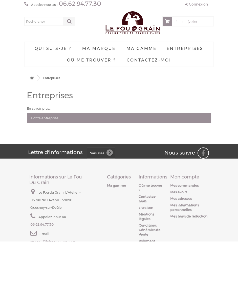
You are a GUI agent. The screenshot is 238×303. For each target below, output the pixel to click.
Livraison (146, 207)
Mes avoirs (178, 192)
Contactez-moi (149, 60)
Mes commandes (184, 185)
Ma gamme (141, 48)
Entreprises (185, 48)
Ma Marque (99, 48)
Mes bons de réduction (188, 216)
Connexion (196, 4)
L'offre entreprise (44, 118)
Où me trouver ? (91, 60)
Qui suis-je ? (53, 48)
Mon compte (184, 177)
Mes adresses (181, 198)
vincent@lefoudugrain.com (52, 241)
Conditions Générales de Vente (149, 229)
